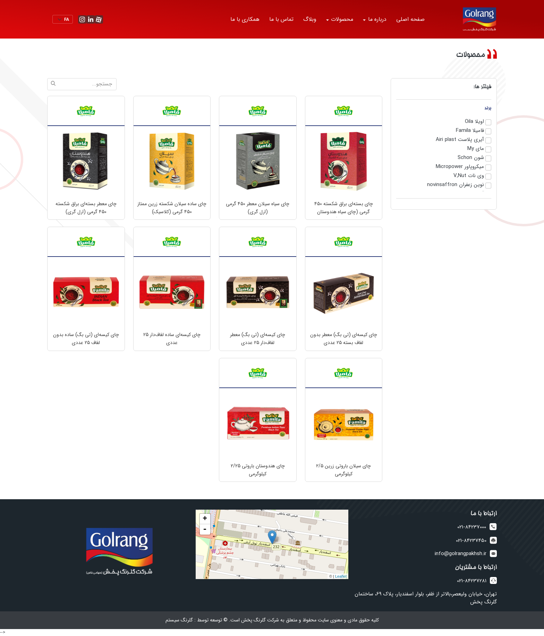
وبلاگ (309, 19)
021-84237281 (471, 581)
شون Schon (471, 157)
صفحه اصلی (410, 19)
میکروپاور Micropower (460, 167)
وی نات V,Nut (468, 176)
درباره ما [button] (376, 19)
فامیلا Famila (470, 130)
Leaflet (341, 576)
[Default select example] (62, 19)
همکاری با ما (245, 19)
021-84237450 (471, 541)
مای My (475, 148)
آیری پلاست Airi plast (460, 139)
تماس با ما (281, 19)
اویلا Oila (474, 121)
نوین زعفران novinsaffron (455, 185)
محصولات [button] (341, 19)
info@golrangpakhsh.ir (460, 554)
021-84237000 (471, 527)
